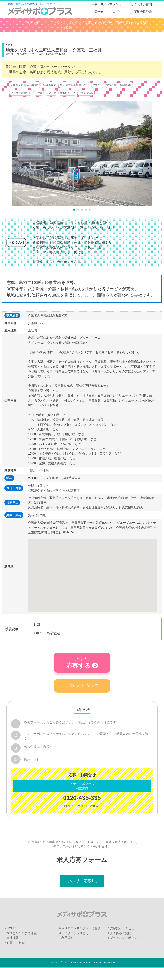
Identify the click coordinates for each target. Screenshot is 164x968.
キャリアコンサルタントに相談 (79, 928)
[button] (93, 572)
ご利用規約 (65, 938)
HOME (11, 928)
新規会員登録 (143, 11)
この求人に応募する (82, 881)
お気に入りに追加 (82, 686)
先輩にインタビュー (98, 22)
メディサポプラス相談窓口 (82, 786)
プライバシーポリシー (125, 938)
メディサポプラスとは (106, 4)
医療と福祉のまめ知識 (131, 22)
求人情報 (33, 22)
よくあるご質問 (141, 4)
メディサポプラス (82, 914)
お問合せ (97, 11)
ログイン (119, 11)
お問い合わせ (15, 942)
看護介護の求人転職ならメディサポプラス (34, 4)
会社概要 (12, 938)
